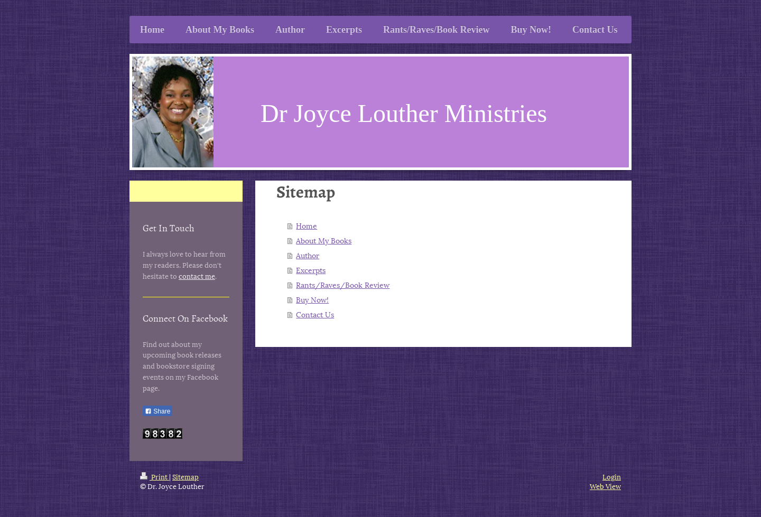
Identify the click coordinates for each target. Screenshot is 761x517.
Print (154, 476)
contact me (197, 275)
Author (307, 254)
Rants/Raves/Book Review (342, 284)
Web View (605, 486)
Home (306, 225)
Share (157, 411)
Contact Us (315, 313)
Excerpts (311, 269)
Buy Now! (312, 299)
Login (611, 476)
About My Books (323, 240)
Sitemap (185, 476)
